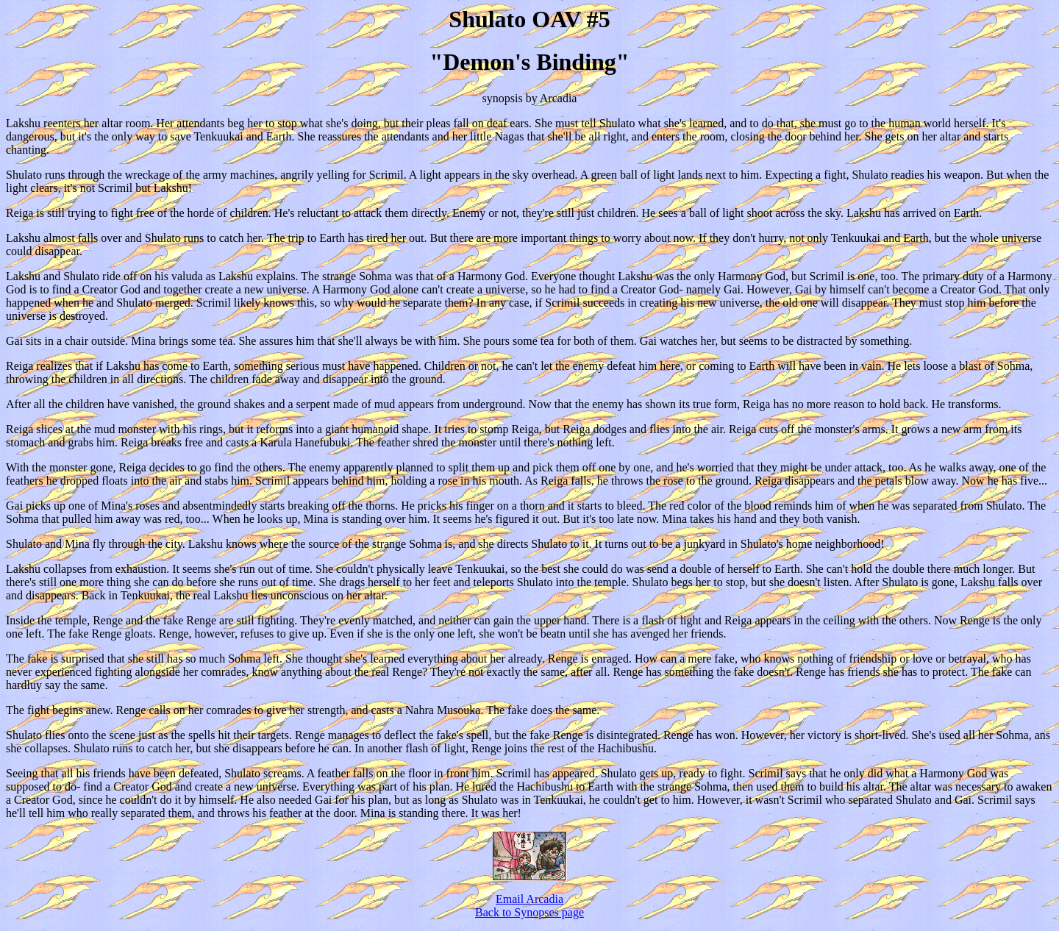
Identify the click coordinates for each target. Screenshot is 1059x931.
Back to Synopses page (529, 912)
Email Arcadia (529, 899)
